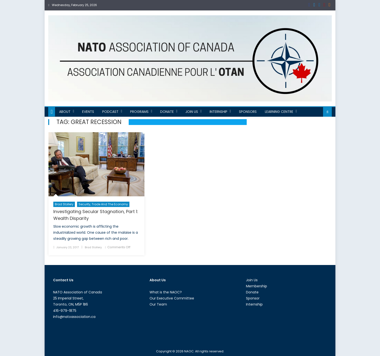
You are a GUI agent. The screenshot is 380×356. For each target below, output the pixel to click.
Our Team (158, 304)
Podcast (110, 111)
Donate (167, 111)
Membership (256, 286)
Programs (139, 111)
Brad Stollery (64, 204)
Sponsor (253, 298)
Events (88, 111)
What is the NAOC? (166, 292)
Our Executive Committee (172, 298)
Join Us (191, 111)
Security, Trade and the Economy (103, 204)
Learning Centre (279, 111)
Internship (218, 111)
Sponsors (248, 111)
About (65, 111)
